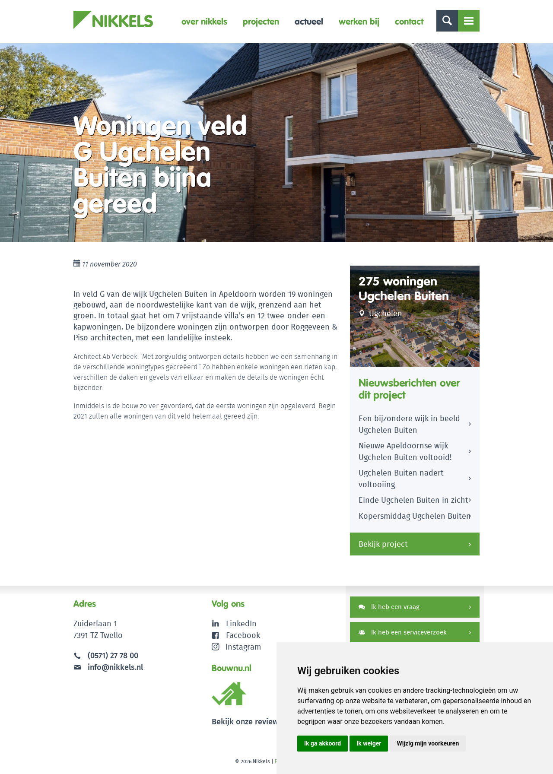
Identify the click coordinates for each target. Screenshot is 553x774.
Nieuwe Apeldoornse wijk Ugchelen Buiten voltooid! (405, 451)
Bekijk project (383, 544)
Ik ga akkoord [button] (322, 743)
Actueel (309, 21)
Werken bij (359, 21)
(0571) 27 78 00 (113, 655)
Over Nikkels (204, 21)
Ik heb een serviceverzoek (403, 632)
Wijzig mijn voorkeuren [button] (428, 743)
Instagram (236, 646)
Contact (409, 21)
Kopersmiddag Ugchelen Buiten (415, 516)
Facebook (243, 635)
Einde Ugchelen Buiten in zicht (413, 500)
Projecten (261, 21)
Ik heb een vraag (389, 606)
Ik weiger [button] (368, 743)
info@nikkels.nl (108, 667)
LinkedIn (241, 623)
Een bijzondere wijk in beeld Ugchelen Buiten (409, 424)
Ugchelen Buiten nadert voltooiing (401, 478)
